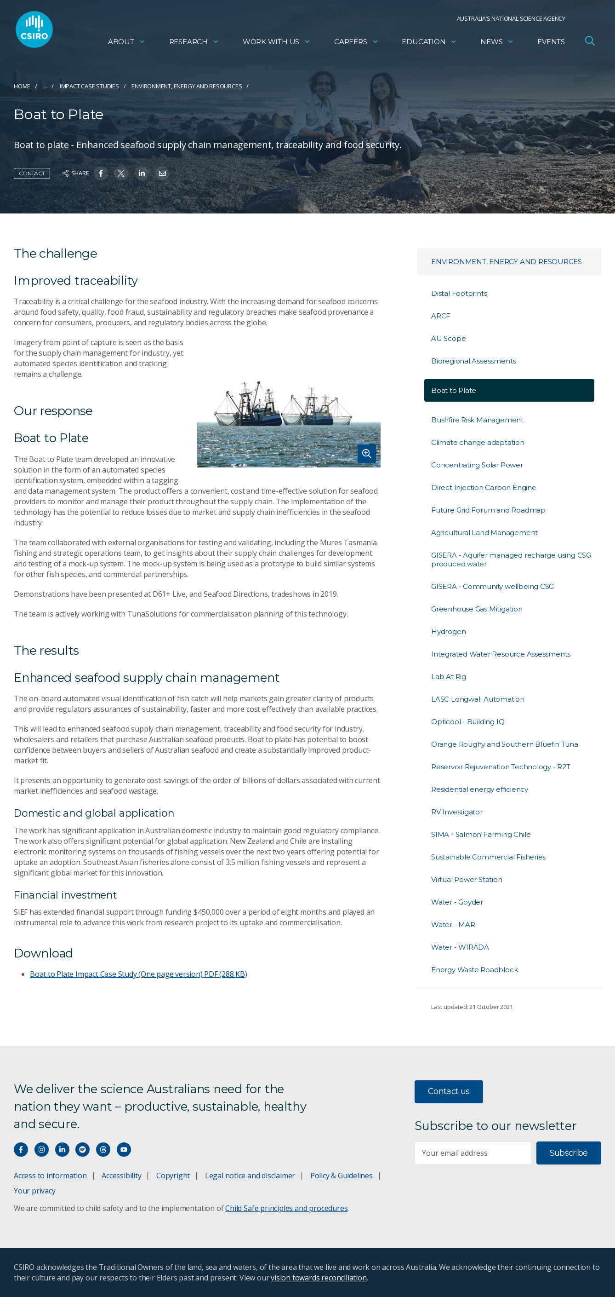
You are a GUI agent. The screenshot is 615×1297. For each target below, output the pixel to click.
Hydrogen (448, 631)
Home (22, 86)
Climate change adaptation (477, 442)
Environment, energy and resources (186, 86)
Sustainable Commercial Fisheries (488, 857)
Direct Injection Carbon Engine (483, 487)
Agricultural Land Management (484, 532)
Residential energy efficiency (479, 789)
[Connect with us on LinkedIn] (62, 1149)
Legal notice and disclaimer (250, 1175)
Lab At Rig (448, 676)
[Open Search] (589, 43)
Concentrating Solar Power (477, 465)
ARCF (440, 315)
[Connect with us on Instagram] (41, 1149)
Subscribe (569, 1153)
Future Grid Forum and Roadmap (488, 510)
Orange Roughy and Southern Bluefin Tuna (504, 744)
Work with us (277, 44)
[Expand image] (289, 402)
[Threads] (103, 1149)
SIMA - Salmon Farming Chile (480, 834)
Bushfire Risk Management (477, 419)
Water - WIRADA (460, 947)
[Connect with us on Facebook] (21, 1149)
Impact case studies (89, 86)
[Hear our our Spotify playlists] (82, 1149)
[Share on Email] (162, 173)
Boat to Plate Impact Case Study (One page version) (138, 974)
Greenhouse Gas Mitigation (477, 609)
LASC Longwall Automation (477, 699)
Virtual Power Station (466, 879)
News (497, 44)
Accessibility (121, 1175)
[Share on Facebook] (101, 173)
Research (194, 44)
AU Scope (448, 338)
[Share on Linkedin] (142, 173)
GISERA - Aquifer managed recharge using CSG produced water (511, 559)
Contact (32, 173)
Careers (356, 44)
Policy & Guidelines (341, 1175)
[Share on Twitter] (121, 173)
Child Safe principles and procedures (286, 1208)
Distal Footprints (459, 293)
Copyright (173, 1175)
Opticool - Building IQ (467, 721)
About (127, 44)
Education (429, 44)
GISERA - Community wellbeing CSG (492, 586)
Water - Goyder (457, 902)
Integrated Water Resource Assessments (500, 654)
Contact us (449, 1091)
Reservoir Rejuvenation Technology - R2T (500, 766)
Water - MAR (453, 924)
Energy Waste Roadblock (474, 969)
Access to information (50, 1175)
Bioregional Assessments (473, 361)
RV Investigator (457, 811)
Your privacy (34, 1191)
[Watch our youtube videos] (124, 1149)
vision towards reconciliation (319, 1278)
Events (551, 44)
